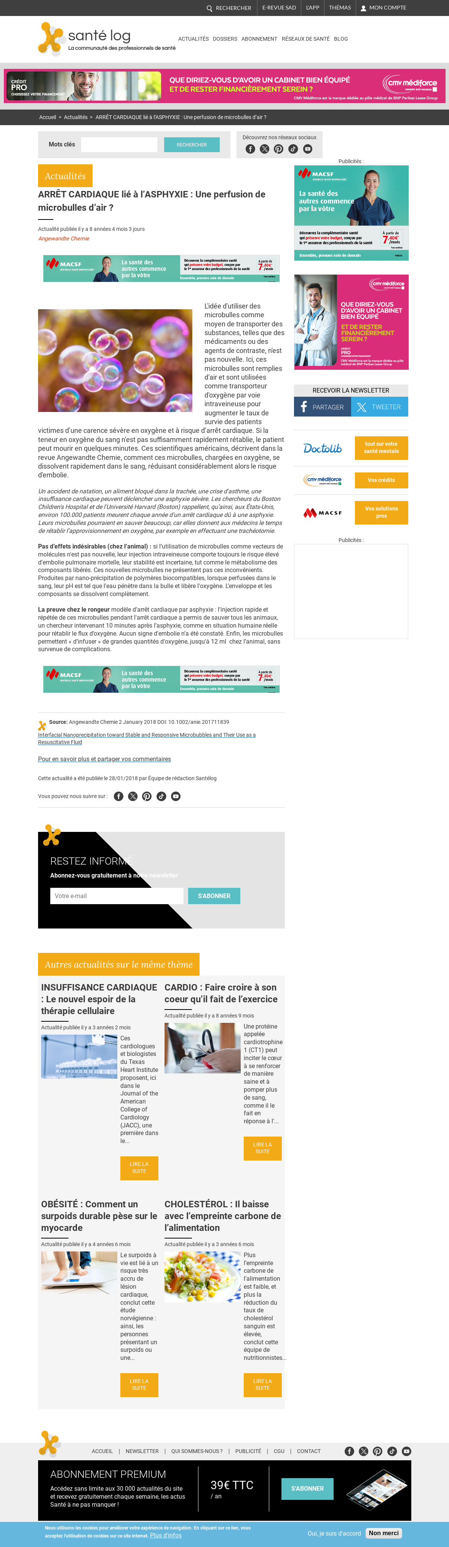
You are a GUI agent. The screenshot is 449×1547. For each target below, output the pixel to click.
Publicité (248, 1451)
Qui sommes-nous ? (197, 1451)
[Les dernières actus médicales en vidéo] (351, 637)
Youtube (176, 795)
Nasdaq (378, 33)
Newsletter (142, 1451)
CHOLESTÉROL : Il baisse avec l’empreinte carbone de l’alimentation (223, 1216)
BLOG (341, 39)
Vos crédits (381, 480)
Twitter (265, 147)
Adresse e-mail (71, 883)
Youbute (308, 147)
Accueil (47, 117)
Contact (309, 1451)
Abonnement (259, 39)
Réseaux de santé (306, 39)
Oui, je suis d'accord (334, 1533)
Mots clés (62, 144)
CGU (279, 1451)
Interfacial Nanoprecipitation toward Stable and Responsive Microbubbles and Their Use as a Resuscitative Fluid (147, 739)
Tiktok (293, 147)
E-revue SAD (279, 8)
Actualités (193, 39)
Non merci (384, 1533)
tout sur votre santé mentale (381, 448)
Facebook (251, 147)
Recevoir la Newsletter (351, 390)
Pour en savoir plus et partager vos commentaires (104, 759)
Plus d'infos (166, 1535)
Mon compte (387, 8)
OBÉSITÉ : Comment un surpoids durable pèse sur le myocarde (99, 1216)
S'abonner (214, 896)
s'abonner (307, 1488)
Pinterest (279, 147)
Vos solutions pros (381, 512)
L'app (313, 8)
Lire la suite (139, 1168)
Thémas (340, 8)
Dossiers (225, 39)
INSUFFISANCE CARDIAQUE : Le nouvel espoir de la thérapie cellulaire (99, 999)
